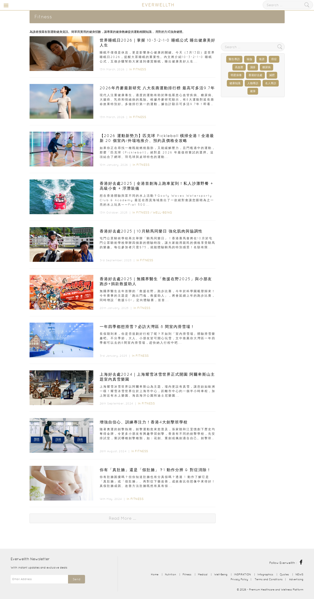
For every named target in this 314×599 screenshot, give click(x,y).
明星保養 (236, 75)
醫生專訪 (234, 59)
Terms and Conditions (269, 579)
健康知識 (234, 83)
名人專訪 (270, 83)
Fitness (139, 69)
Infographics (265, 574)
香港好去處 (255, 75)
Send (76, 579)
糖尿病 (266, 67)
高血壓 (239, 67)
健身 (253, 91)
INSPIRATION (242, 574)
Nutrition (170, 574)
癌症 (274, 59)
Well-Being (162, 212)
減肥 (272, 75)
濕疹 (253, 67)
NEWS (299, 574)
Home (154, 574)
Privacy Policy (239, 579)
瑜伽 (249, 59)
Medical (202, 574)
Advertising (296, 579)
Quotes (284, 574)
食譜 (261, 59)
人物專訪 (252, 83)
